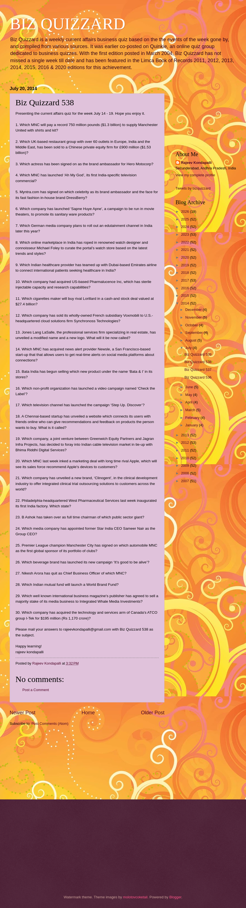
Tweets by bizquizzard (193, 188)
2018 (185, 273)
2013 (185, 435)
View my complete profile (195, 175)
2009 (185, 465)
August (191, 340)
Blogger (175, 897)
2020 (185, 257)
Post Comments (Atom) (50, 723)
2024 (185, 227)
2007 (185, 481)
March (190, 410)
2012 (185, 442)
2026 (185, 211)
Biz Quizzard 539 (197, 354)
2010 (185, 458)
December (194, 310)
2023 (185, 234)
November (194, 317)
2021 (185, 250)
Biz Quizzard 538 (197, 362)
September (194, 332)
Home (88, 712)
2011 (185, 450)
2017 (185, 280)
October (192, 325)
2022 (185, 242)
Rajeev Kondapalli (196, 163)
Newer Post (22, 712)
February (192, 418)
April (189, 402)
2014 (185, 303)
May (189, 395)
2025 (185, 219)
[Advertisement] (37, 762)
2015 (185, 295)
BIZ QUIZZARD (67, 24)
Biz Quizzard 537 (197, 370)
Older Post (152, 712)
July (188, 348)
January (192, 425)
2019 (185, 265)
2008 (185, 473)
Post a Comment (35, 690)
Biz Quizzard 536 (197, 377)
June (189, 387)
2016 (185, 288)
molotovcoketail (135, 897)
